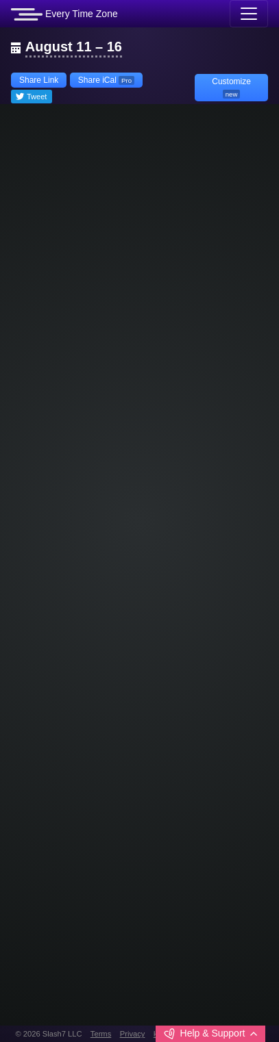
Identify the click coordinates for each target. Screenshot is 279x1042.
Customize (231, 88)
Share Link (38, 80)
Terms (100, 1034)
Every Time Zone (64, 14)
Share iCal (106, 80)
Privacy (132, 1034)
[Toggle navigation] (249, 13)
